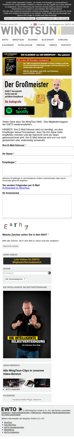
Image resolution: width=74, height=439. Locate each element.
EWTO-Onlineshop (11, 432)
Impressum (5, 413)
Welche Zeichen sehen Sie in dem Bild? (25, 234)
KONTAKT (66, 45)
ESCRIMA (33, 40)
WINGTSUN (18, 40)
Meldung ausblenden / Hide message (52, 18)
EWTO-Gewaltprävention (14, 427)
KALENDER (8, 45)
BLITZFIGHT (48, 40)
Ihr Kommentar (10, 193)
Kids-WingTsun (10, 425)
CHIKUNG (63, 40)
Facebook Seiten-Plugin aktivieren (27, 400)
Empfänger (9, 162)
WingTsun (8, 422)
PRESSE (40, 45)
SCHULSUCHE (25, 45)
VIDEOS (53, 45)
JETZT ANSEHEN (13, 389)
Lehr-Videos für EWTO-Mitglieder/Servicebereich (27, 260)
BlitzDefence (9, 430)
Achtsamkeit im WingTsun (16, 188)
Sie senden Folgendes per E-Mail (21, 185)
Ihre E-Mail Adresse (14, 145)
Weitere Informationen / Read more (20, 18)
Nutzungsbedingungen (21, 413)
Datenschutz (36, 413)
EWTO (5, 40)
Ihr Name (8, 153)
